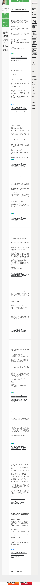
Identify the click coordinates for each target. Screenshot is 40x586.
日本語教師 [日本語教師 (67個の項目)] (33, 33)
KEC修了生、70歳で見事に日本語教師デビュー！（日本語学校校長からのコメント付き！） (20, 473)
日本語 (3, 19)
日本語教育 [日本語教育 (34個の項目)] (33, 42)
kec (21, 58)
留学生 (16, 8)
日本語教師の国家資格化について (19, 353)
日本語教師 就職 (22, 168)
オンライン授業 (18, 339)
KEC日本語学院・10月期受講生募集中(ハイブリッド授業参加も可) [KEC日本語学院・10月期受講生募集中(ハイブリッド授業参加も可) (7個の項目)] (34, 15)
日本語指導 (14, 8)
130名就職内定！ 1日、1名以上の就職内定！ (20, 423)
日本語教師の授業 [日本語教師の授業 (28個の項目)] (34, 37)
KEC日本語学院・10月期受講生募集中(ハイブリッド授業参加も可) (19, 110)
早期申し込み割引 (34, 82)
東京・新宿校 (33, 102)
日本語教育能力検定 (19, 281)
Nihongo (19, 71)
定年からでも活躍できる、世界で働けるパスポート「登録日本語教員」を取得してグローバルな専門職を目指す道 (5, 36)
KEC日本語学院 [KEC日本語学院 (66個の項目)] (34, 13)
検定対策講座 (33, 85)
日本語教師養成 (24, 58)
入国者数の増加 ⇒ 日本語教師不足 (19, 529)
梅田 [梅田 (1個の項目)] (32, 49)
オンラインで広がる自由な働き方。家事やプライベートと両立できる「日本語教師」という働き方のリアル (5, 41)
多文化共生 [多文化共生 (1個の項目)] (33, 28)
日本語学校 (33, 96)
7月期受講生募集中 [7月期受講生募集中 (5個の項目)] (34, 8)
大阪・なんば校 (33, 105)
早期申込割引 (33, 84)
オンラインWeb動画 (5, 17)
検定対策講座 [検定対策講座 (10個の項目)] (33, 50)
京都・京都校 (33, 108)
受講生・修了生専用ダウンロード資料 (5, 26)
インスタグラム (33, 93)
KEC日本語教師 (13, 58)
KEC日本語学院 (18, 58)
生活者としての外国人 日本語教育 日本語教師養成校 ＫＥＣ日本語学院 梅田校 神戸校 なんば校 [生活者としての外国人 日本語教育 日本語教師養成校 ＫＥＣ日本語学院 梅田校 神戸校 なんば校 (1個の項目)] (34, 55)
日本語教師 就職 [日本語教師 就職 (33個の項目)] (34, 34)
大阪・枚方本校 (25, 9)
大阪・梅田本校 (17, 9)
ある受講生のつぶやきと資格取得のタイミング (20, 126)
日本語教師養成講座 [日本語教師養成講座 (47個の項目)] (34, 41)
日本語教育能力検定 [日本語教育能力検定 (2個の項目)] (34, 43)
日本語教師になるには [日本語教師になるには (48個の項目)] (34, 36)
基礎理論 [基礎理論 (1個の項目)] (33, 27)
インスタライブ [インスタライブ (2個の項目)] (34, 21)
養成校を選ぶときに (16, 75)
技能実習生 (33, 90)
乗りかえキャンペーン (34, 87)
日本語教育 (12, 167)
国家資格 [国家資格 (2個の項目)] (33, 26)
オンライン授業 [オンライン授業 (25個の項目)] (34, 22)
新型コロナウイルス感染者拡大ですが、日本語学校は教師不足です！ (20, 296)
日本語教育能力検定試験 (34, 79)
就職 (27, 8)
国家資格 (18, 168)
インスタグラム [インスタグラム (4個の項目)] (34, 20)
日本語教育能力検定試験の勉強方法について (19, 238)
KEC (32, 99)
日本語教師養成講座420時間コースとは (20, 183)
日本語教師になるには (18, 57)
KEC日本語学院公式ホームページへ (5, 14)
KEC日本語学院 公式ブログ (5, 6)
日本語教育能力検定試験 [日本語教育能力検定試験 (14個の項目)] (34, 45)
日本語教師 (23, 57)
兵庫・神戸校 (13, 10)
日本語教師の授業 (22, 167)
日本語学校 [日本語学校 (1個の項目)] (33, 32)
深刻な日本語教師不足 (16, 14)
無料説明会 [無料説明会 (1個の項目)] (33, 51)
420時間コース (22, 8)
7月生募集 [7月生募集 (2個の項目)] (33, 9)
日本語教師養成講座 (5, 22)
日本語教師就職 (16, 167)
